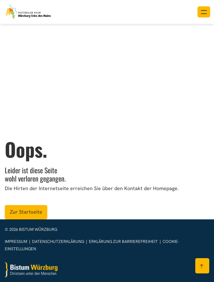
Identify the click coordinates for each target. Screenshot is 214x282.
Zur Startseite (26, 212)
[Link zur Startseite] (28, 11)
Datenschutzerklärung (58, 241)
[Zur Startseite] (31, 269)
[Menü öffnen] (203, 11)
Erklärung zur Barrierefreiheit (123, 241)
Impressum (16, 241)
